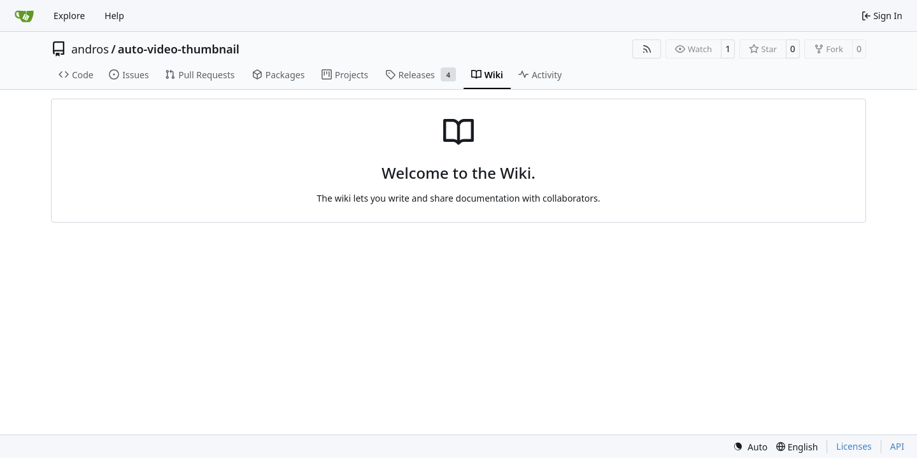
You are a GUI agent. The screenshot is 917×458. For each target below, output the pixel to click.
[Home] (24, 15)
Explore (69, 16)
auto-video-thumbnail (178, 49)
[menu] (750, 447)
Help (114, 16)
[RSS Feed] (647, 49)
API (897, 446)
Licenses (854, 446)
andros (90, 49)
